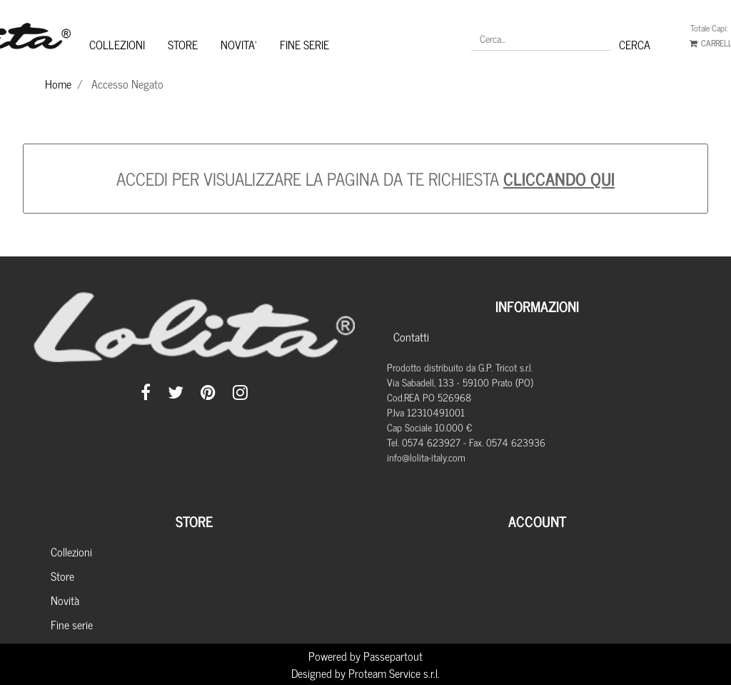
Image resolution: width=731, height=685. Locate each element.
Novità (65, 600)
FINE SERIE (304, 44)
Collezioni (71, 551)
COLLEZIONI (117, 44)
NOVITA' (239, 44)
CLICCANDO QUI (559, 178)
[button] (634, 44)
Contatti (411, 336)
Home (58, 83)
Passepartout (393, 655)
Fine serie (72, 624)
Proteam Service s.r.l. (394, 673)
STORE (183, 44)
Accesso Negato (127, 83)
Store (62, 575)
